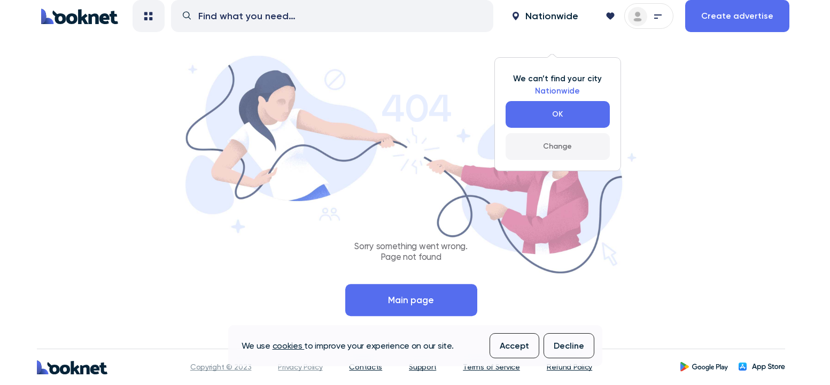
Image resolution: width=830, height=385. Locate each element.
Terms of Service (491, 367)
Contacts (365, 367)
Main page (411, 300)
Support (422, 367)
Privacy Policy (300, 367)
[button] (545, 30)
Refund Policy (569, 367)
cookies (289, 346)
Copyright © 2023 (221, 367)
